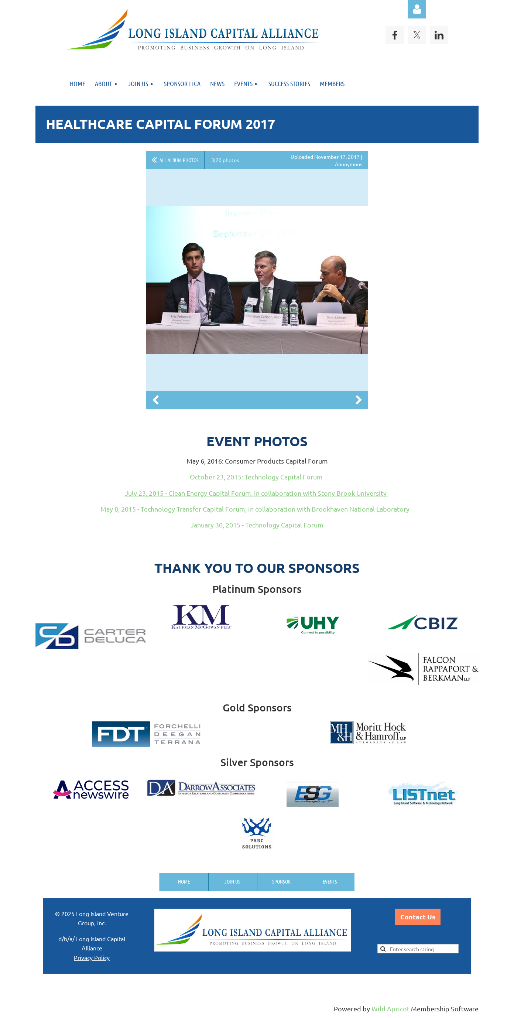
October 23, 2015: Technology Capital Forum (256, 477)
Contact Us (417, 916)
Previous (155, 400)
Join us (232, 881)
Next (358, 400)
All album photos (179, 160)
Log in (417, 9)
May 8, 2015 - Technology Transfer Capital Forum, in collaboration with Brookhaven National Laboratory (255, 509)
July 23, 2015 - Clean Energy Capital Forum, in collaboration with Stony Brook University (256, 493)
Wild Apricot (390, 1008)
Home (184, 881)
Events (330, 881)
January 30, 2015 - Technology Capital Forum (257, 525)
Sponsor (281, 881)
